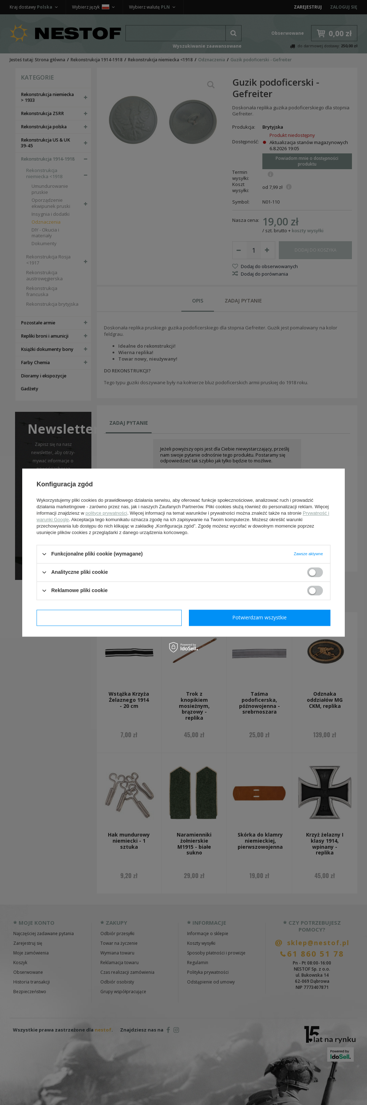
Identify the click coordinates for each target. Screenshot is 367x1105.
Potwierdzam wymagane (109, 617)
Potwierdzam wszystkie (259, 617)
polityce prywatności (106, 513)
